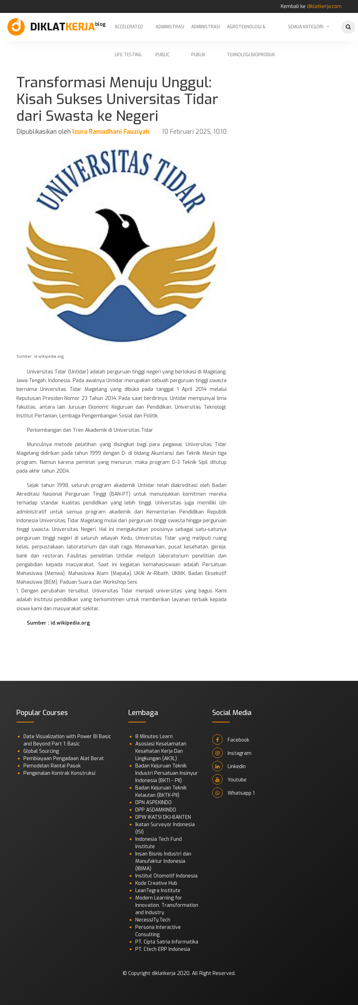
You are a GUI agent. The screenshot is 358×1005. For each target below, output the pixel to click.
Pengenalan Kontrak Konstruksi (59, 773)
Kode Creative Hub (156, 883)
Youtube (229, 779)
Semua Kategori (305, 27)
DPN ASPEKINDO (153, 802)
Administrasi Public (170, 32)
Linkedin (229, 766)
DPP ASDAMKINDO (155, 810)
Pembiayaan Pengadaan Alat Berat (63, 758)
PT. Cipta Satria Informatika (166, 942)
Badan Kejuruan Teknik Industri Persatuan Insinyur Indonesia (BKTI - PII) (166, 773)
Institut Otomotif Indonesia (166, 876)
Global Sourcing (41, 751)
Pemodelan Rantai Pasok (52, 766)
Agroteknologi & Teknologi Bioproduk (251, 32)
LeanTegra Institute (157, 890)
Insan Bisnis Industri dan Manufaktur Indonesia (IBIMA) (163, 861)
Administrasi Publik (205, 32)
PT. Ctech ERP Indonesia (162, 949)
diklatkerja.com (324, 6)
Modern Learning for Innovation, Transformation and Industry (166, 905)
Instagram (231, 753)
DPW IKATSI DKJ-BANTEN (163, 817)
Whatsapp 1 (233, 792)
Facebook (230, 739)
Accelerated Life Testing (129, 32)
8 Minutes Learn (154, 736)
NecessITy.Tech (152, 920)
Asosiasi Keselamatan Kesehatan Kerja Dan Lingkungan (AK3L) (160, 751)
